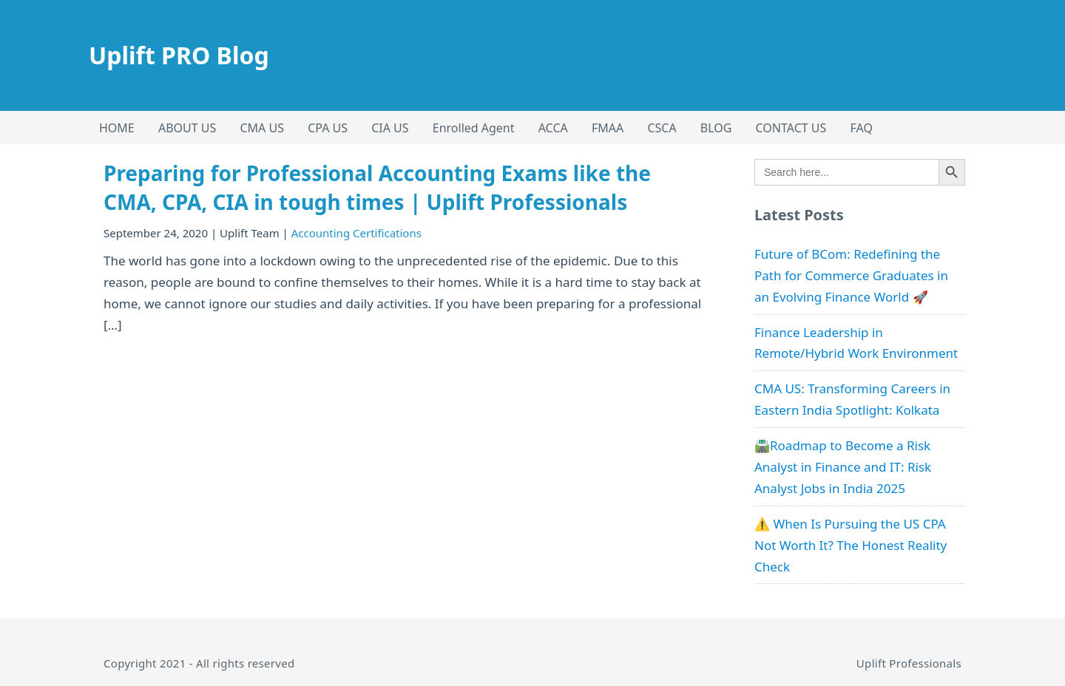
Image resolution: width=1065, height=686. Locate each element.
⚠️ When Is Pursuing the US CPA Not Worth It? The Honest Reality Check (850, 545)
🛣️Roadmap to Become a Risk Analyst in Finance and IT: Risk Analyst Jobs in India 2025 (842, 467)
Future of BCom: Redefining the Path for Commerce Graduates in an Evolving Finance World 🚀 (851, 275)
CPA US (328, 128)
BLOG (716, 128)
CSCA (661, 128)
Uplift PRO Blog (179, 55)
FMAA (607, 128)
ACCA (553, 128)
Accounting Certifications (356, 232)
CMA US (262, 128)
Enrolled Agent (474, 128)
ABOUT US (187, 128)
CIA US (389, 128)
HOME (117, 128)
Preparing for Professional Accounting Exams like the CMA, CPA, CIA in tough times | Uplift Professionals (377, 187)
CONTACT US (791, 128)
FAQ (862, 128)
